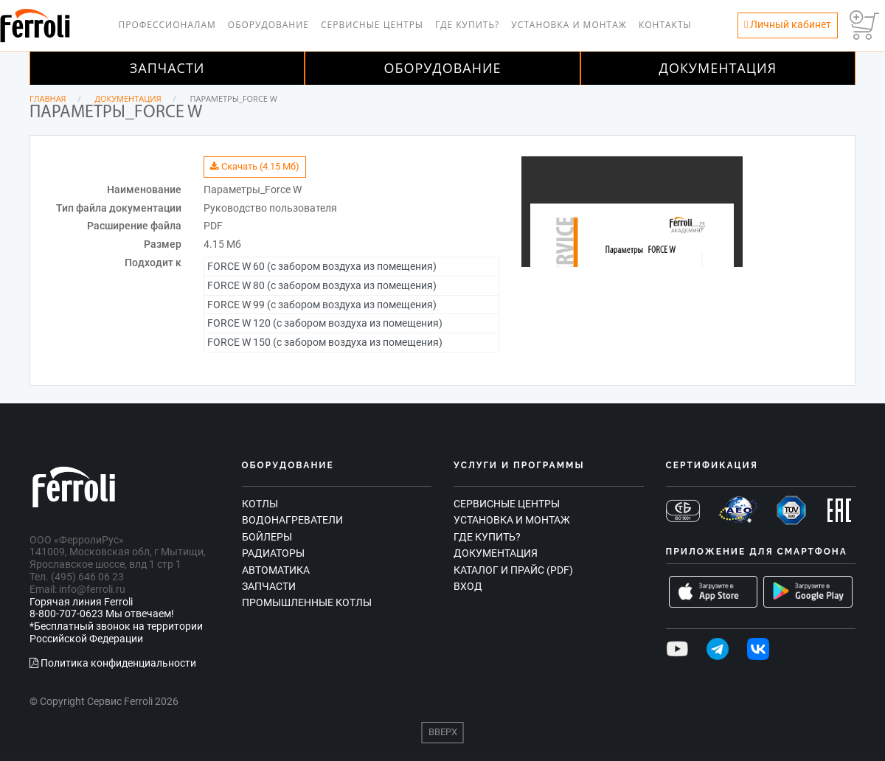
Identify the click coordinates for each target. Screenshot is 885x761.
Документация (718, 68)
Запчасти (167, 68)
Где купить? (467, 24)
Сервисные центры (372, 24)
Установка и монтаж (569, 24)
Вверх (442, 731)
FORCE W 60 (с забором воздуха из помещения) (322, 266)
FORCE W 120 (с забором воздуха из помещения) (324, 323)
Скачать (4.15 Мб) (254, 166)
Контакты (665, 24)
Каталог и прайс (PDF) (513, 570)
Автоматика (276, 570)
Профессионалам (166, 24)
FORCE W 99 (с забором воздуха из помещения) (322, 304)
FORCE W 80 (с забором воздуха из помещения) (322, 285)
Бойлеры (267, 537)
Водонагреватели (292, 520)
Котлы (260, 504)
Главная (48, 98)
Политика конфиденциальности (113, 663)
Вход (468, 586)
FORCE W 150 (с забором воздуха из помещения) (324, 342)
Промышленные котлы (307, 602)
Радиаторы (273, 553)
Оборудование (268, 24)
